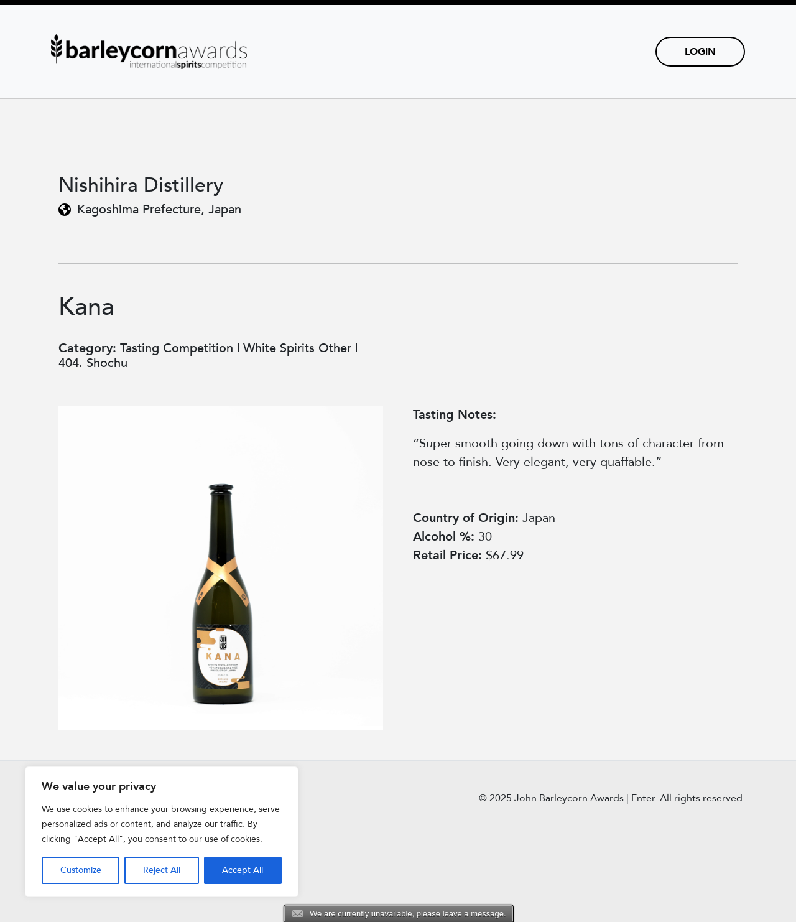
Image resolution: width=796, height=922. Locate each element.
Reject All (161, 870)
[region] (161, 831)
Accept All (242, 870)
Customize (80, 870)
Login (700, 51)
